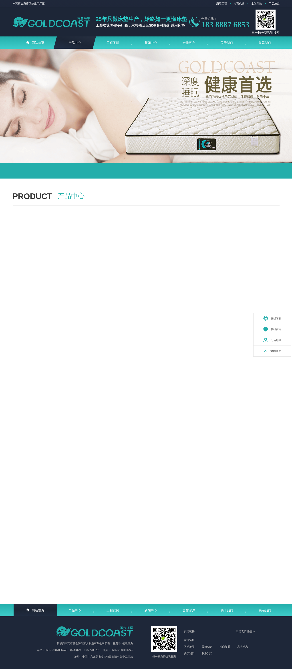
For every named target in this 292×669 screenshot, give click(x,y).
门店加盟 (274, 3)
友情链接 (189, 640)
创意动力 (127, 643)
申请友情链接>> (245, 631)
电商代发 (239, 3)
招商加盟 (225, 646)
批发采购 (256, 3)
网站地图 (189, 646)
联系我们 (207, 653)
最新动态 (207, 646)
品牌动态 (242, 646)
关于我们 (189, 653)
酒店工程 (221, 3)
